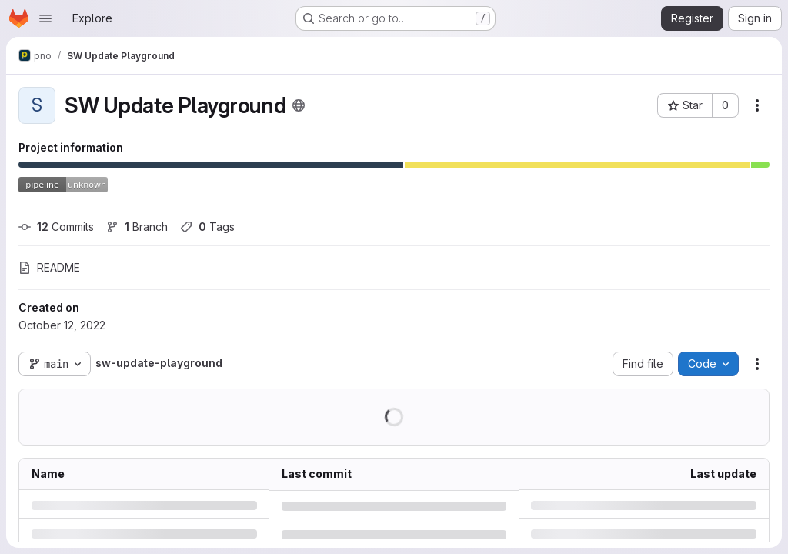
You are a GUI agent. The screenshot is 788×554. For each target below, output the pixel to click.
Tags (207, 226)
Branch (137, 226)
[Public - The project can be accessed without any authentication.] (298, 105)
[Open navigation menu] (45, 18)
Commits (56, 226)
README (49, 267)
